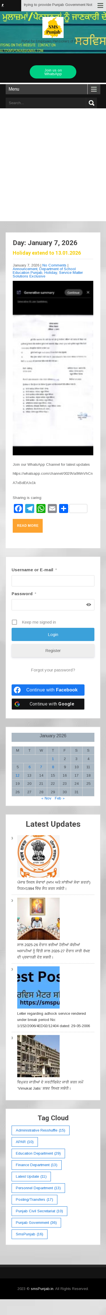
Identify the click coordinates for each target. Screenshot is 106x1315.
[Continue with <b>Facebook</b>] (48, 690)
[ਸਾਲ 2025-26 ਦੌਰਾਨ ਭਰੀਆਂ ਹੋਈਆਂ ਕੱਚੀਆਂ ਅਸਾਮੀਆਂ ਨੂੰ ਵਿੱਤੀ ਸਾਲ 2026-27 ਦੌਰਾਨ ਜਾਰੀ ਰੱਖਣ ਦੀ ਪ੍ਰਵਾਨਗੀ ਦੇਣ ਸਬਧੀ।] (38, 920)
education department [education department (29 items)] (38, 1153)
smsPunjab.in (42, 1289)
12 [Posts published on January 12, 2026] (18, 775)
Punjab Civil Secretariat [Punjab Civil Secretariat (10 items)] (39, 1211)
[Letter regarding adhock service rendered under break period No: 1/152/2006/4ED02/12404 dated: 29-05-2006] (38, 988)
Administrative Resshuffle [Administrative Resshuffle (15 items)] (40, 1130)
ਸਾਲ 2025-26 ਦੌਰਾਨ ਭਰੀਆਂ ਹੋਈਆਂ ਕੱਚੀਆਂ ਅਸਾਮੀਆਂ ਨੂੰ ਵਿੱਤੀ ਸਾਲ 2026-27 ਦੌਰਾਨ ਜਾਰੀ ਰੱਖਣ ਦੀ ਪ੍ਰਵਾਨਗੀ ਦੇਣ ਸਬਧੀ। (53, 951)
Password (24, 593)
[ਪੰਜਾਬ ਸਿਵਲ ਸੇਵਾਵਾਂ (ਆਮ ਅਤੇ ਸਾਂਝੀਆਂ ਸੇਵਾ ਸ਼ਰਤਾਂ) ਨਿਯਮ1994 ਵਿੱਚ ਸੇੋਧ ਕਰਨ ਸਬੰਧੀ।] (38, 857)
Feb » (60, 798)
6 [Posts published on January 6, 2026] (30, 767)
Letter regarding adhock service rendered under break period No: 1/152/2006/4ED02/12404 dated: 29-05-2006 (53, 1019)
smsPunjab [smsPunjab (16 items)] (29, 1234)
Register (53, 650)
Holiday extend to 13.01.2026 (47, 253)
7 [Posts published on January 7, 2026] (41, 767)
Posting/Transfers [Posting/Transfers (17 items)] (34, 1199)
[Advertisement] (53, 163)
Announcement (25, 269)
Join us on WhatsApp (53, 72)
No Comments (54, 265)
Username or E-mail (34, 569)
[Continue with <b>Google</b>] (48, 704)
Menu (13, 89)
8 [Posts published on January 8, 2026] (53, 767)
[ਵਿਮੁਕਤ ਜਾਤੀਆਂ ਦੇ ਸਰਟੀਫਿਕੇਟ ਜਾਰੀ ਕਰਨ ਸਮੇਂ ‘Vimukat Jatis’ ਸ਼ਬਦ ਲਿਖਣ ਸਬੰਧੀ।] (38, 1057)
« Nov (46, 798)
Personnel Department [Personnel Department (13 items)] (38, 1188)
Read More (27, 526)
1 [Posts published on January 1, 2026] (53, 759)
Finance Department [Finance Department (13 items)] (36, 1165)
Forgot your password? (53, 669)
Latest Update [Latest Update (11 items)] (31, 1176)
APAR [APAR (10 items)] (25, 1141)
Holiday (50, 272)
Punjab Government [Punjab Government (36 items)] (36, 1222)
